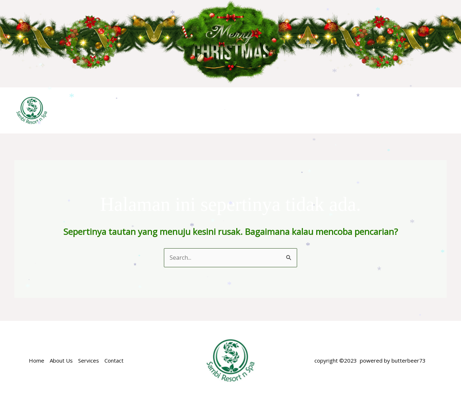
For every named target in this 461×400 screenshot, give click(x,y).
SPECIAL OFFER (304, 110)
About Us (61, 360)
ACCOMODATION (242, 110)
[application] (266, 110)
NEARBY (393, 110)
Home (152, 110)
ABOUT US (188, 110)
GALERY (429, 110)
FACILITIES (354, 110)
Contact (114, 360)
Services (88, 360)
